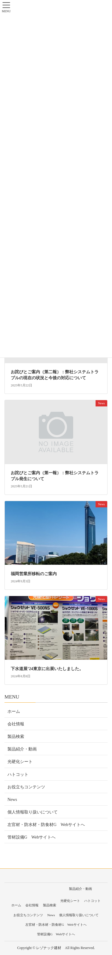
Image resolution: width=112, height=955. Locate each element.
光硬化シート (20, 761)
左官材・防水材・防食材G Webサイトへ (46, 824)
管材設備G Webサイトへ (31, 837)
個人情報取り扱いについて (32, 812)
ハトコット (17, 774)
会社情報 (15, 724)
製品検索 (15, 736)
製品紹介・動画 (22, 749)
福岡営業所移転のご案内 (34, 574)
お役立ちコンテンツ (26, 787)
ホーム (13, 711)
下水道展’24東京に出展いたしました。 (47, 669)
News (12, 799)
